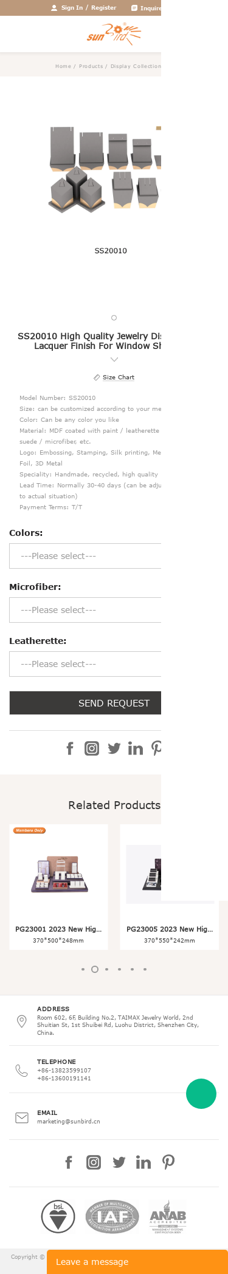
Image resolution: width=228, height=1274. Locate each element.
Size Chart (118, 377)
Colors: (26, 532)
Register (103, 7)
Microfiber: (35, 586)
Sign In (72, 7)
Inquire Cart (158, 8)
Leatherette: (38, 640)
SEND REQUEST (114, 702)
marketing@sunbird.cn (68, 1121)
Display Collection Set (142, 66)
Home (63, 66)
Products (91, 66)
